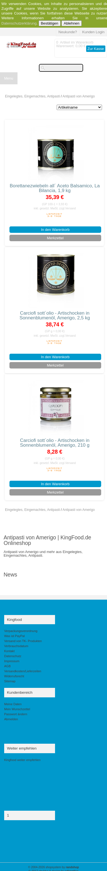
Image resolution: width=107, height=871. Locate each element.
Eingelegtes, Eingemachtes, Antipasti (32, 96)
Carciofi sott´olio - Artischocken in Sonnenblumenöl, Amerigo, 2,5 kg (54, 315)
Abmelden (11, 719)
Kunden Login (93, 32)
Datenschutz (12, 656)
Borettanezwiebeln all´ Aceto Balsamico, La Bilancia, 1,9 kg (55, 188)
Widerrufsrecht (14, 676)
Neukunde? (67, 32)
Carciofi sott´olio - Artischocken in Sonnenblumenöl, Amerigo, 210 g (54, 443)
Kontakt (9, 651)
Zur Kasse (96, 49)
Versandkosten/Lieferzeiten (22, 671)
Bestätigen (49, 23)
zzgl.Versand (67, 208)
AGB (7, 666)
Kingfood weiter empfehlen (22, 760)
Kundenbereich (20, 692)
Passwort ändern (15, 714)
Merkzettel (55, 238)
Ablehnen (71, 23)
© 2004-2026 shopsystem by (53, 867)
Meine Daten (13, 704)
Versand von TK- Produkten (23, 641)
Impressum (11, 661)
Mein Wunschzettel (17, 709)
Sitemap (10, 681)
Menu (8, 78)
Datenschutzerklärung (18, 23)
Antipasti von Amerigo (79, 96)
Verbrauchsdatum (16, 646)
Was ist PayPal (14, 636)
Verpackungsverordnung (21, 631)
